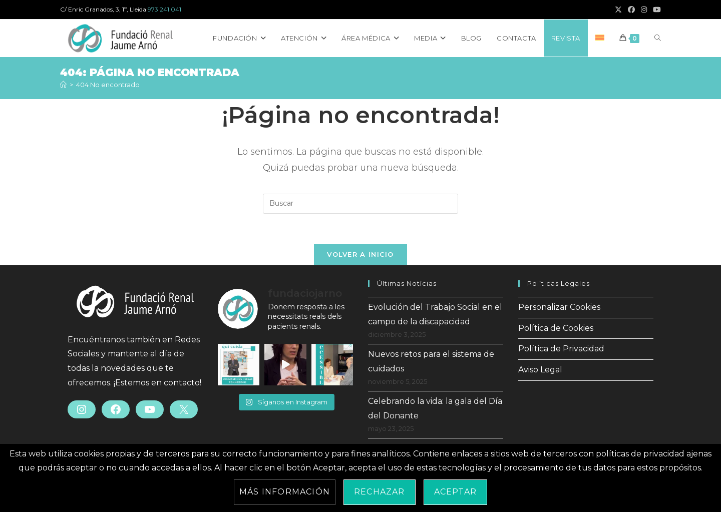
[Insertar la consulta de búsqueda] (360, 204)
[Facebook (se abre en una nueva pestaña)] (631, 10)
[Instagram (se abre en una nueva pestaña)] (644, 10)
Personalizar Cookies (559, 307)
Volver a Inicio (360, 254)
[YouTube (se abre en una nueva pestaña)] (655, 10)
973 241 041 (164, 9)
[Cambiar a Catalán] (600, 38)
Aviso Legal (540, 369)
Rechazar (379, 491)
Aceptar (455, 491)
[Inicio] (63, 85)
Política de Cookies (555, 328)
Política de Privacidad (561, 348)
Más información (284, 491)
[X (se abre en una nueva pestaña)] (618, 10)
